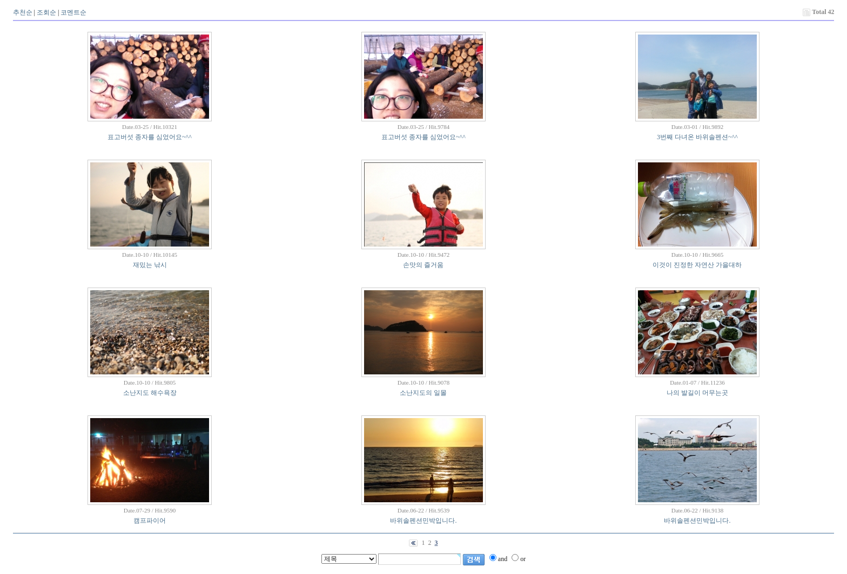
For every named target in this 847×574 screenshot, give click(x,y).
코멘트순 (73, 12)
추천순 (22, 12)
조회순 (46, 12)
